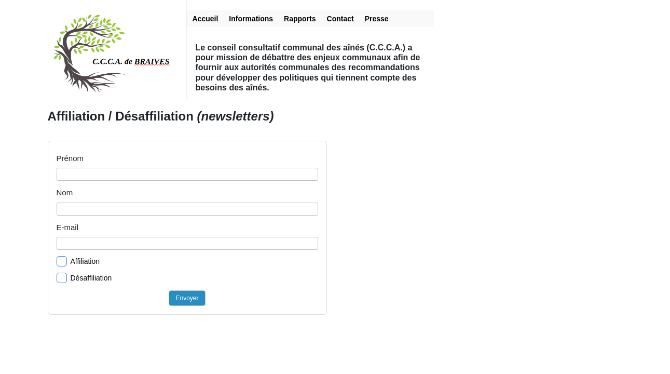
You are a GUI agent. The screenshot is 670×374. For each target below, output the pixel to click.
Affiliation (78, 261)
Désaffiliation (84, 278)
